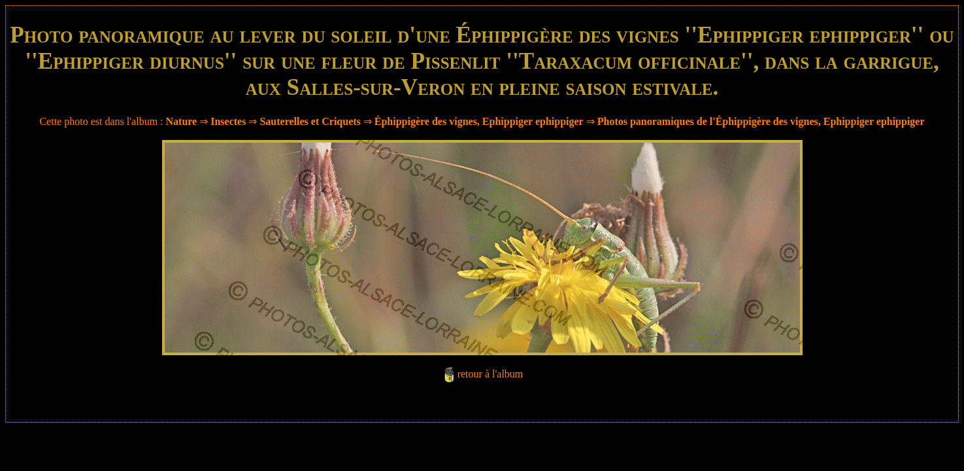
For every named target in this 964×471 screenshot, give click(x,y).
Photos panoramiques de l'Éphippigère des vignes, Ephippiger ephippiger (761, 121)
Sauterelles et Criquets (309, 121)
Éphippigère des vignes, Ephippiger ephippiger (479, 121)
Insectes (228, 121)
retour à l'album (490, 373)
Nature (181, 121)
